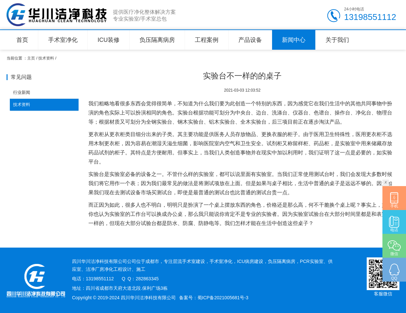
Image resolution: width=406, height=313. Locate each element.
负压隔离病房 (157, 40)
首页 (22, 40)
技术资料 (46, 58)
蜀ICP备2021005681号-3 (223, 297)
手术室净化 (63, 40)
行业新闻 (21, 92)
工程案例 (206, 40)
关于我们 (337, 40)
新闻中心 (293, 40)
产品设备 (250, 40)
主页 (31, 58)
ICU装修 (109, 40)
